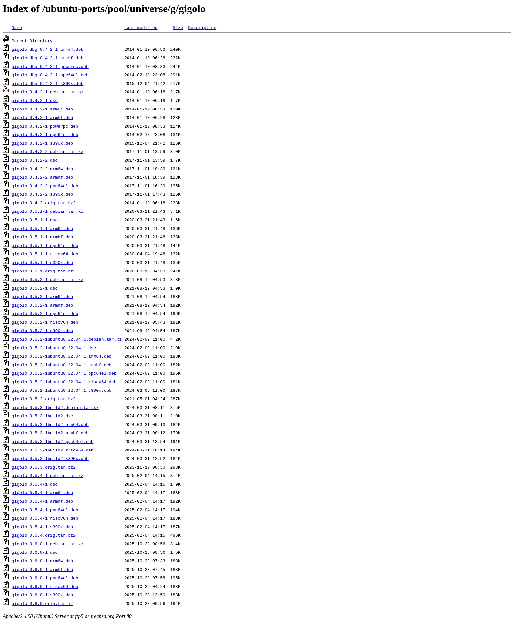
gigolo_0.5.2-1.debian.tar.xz (47, 279)
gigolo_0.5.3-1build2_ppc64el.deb (53, 441)
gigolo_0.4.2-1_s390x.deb (42, 143)
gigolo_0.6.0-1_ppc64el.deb (45, 578)
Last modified (140, 27)
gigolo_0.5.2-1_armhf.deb (42, 305)
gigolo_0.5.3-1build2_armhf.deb (50, 433)
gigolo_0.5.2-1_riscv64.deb (45, 322)
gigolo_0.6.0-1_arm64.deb (42, 561)
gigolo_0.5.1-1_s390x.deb (42, 262)
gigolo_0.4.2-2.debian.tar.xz (47, 151)
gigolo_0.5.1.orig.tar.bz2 (44, 271)
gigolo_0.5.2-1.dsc (35, 288)
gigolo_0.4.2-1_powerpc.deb (45, 126)
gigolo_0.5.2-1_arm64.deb (42, 296)
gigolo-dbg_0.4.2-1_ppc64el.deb (50, 75)
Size (178, 27)
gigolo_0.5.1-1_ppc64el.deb (45, 245)
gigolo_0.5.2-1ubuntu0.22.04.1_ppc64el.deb (64, 373)
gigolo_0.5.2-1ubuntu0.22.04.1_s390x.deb (61, 390)
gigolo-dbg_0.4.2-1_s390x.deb (47, 83)
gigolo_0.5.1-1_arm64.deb (42, 228)
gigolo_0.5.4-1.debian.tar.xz (47, 475)
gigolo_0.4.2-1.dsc (35, 100)
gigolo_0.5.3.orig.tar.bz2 (44, 467)
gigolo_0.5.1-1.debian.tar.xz (47, 211)
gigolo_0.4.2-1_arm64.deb (42, 109)
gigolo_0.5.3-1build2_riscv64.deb (53, 450)
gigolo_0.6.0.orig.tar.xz (42, 603)
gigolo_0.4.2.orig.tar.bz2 (44, 203)
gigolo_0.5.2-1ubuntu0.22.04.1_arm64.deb (61, 356)
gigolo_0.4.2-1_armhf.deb (42, 117)
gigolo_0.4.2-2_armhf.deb (42, 177)
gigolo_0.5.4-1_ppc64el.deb (45, 509)
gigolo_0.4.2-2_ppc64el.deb (45, 186)
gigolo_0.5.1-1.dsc (35, 220)
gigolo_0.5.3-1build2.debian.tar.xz (55, 407)
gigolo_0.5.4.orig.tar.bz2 (44, 535)
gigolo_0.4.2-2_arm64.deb (42, 168)
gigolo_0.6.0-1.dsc (35, 552)
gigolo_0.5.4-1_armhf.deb (42, 501)
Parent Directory (32, 41)
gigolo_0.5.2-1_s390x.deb (42, 330)
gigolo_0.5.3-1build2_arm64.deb (50, 424)
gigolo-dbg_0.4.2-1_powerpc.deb (50, 66)
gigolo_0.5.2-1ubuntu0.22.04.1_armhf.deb (61, 365)
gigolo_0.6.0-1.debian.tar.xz (47, 544)
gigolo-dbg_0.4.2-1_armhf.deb (47, 58)
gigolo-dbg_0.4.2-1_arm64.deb (47, 49)
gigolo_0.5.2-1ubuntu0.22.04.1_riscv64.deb (64, 382)
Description (202, 27)
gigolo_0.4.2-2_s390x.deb (42, 194)
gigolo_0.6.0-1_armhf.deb (42, 569)
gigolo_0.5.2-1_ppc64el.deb (45, 313)
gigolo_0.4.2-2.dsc (35, 160)
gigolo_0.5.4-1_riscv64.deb (45, 518)
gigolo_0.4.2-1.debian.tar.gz (47, 92)
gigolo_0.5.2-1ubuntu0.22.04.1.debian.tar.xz (67, 339)
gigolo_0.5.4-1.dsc (35, 484)
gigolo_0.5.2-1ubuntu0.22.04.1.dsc (54, 348)
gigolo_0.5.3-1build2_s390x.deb (50, 458)
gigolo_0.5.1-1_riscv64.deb (45, 254)
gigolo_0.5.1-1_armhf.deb (42, 237)
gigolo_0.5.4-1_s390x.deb (42, 527)
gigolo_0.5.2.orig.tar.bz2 (44, 399)
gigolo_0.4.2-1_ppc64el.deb (45, 134)
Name (17, 27)
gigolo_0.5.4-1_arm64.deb (42, 492)
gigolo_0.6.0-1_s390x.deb (42, 595)
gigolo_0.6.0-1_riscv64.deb (45, 586)
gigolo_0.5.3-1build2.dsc (42, 416)
